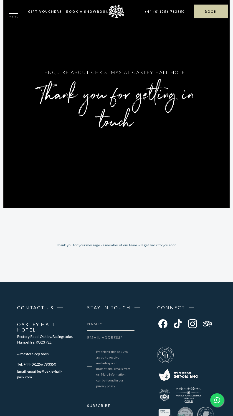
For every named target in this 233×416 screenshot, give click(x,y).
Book (211, 11)
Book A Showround (89, 11)
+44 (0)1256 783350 (164, 11)
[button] (14, 14)
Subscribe (98, 405)
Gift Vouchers (45, 11)
